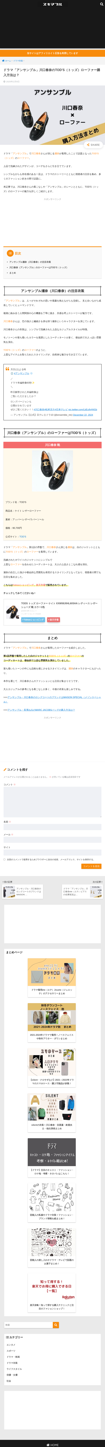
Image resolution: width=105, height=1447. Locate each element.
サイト (7, 847)
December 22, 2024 (83, 415)
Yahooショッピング (34, 619)
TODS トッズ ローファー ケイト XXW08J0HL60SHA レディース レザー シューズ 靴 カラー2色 (60, 605)
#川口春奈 (39, 409)
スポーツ (11, 1339)
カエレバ (33, 611)
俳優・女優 (12, 1363)
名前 (7, 821)
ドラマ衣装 (12, 1351)
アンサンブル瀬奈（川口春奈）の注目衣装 (30, 262)
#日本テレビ (61, 409)
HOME (52, 1433)
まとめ (12, 273)
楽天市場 (54, 619)
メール (9, 834)
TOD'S (22, 536)
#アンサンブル (21, 373)
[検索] (56, 1313)
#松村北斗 (49, 409)
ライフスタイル (15, 1357)
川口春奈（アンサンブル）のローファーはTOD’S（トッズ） (38, 267)
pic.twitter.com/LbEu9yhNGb (83, 409)
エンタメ (11, 1332)
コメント (10, 784)
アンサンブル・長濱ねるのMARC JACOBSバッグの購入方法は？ (42, 710)
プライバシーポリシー (45, 1439)
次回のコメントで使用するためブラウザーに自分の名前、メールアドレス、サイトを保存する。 (51, 859)
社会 (9, 1369)
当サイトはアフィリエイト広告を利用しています (52, 53)
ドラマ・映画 (14, 1345)
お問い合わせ (64, 1439)
